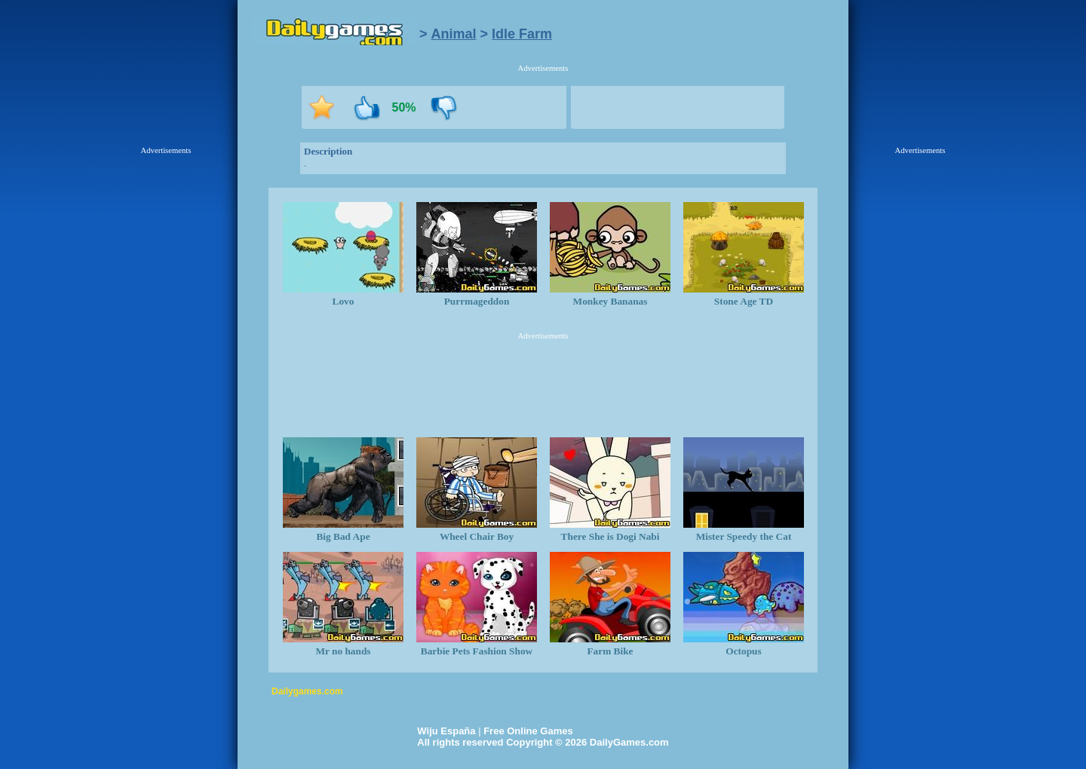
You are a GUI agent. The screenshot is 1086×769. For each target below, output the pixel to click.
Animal (454, 33)
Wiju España (446, 731)
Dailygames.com (307, 691)
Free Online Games (528, 731)
